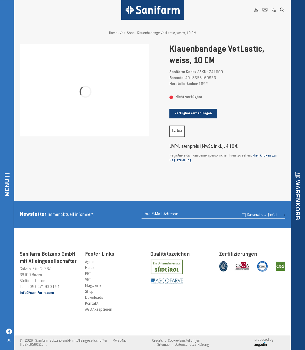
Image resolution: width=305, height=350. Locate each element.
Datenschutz (262, 215)
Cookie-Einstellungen (184, 341)
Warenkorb (298, 200)
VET (88, 280)
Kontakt (92, 304)
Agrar (89, 262)
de (8, 340)
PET (88, 274)
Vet (122, 33)
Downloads (94, 298)
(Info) (272, 215)
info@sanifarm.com (37, 293)
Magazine (93, 286)
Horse (89, 268)
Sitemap (163, 345)
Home (113, 33)
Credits (157, 341)
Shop (131, 33)
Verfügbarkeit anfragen (193, 113)
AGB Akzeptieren (98, 310)
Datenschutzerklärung (192, 345)
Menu (7, 187)
